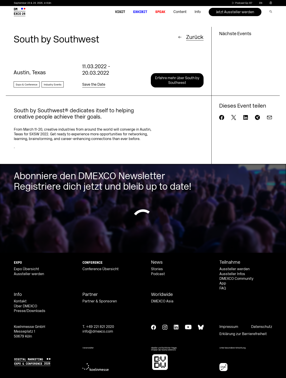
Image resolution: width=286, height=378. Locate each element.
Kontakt (20, 301)
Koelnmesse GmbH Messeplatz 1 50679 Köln (29, 332)
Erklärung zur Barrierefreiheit (243, 334)
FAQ (222, 288)
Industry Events (52, 84)
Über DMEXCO (25, 306)
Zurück (195, 37)
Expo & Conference (26, 84)
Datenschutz (261, 327)
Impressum (228, 327)
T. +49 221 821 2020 (98, 327)
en (260, 3)
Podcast (158, 274)
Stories (157, 269)
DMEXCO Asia (162, 301)
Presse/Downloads (29, 311)
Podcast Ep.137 (241, 3)
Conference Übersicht (100, 269)
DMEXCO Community (236, 278)
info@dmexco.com (97, 331)
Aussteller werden (29, 274)
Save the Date (93, 84)
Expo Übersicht (26, 269)
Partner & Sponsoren (99, 301)
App (222, 283)
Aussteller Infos (232, 274)
